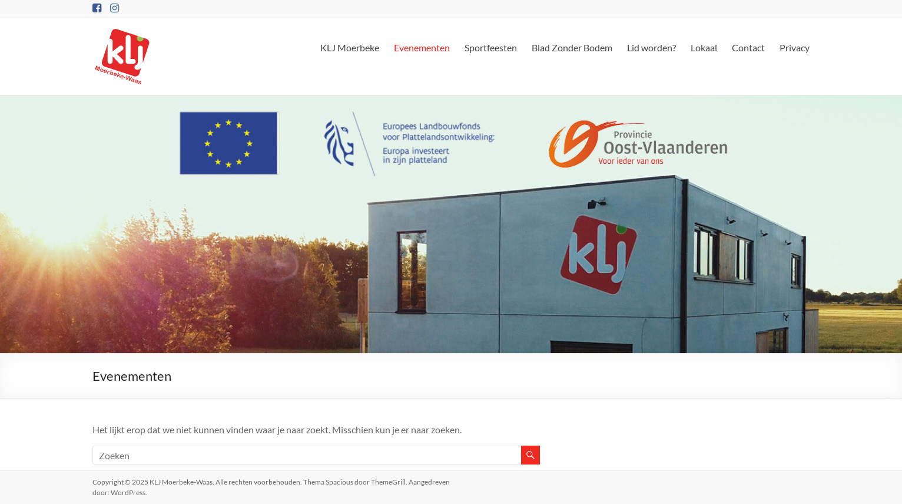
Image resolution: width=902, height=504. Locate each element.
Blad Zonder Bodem (572, 47)
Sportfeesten (491, 47)
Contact (748, 47)
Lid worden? (651, 47)
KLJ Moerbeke (349, 47)
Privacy (795, 47)
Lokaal (704, 47)
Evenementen (422, 47)
